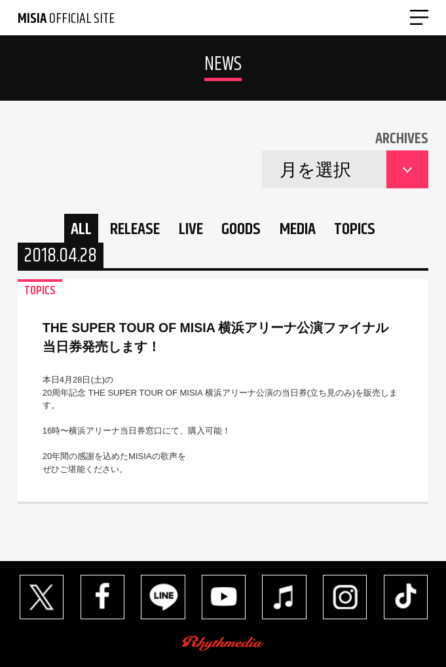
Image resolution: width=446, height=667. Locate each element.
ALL (75, 229)
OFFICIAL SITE (66, 19)
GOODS (242, 229)
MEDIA (300, 229)
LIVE (190, 229)
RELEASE (131, 229)
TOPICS (360, 229)
